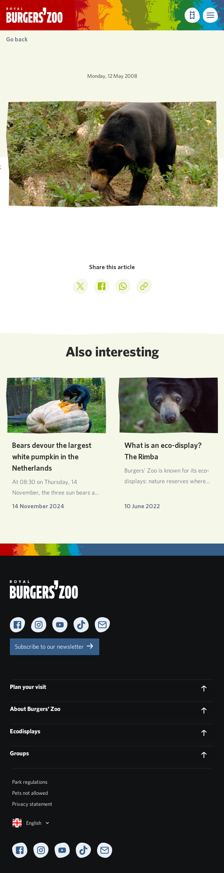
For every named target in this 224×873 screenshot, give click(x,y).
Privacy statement (32, 804)
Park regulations (29, 781)
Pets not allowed (30, 792)
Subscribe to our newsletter (54, 646)
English (31, 822)
